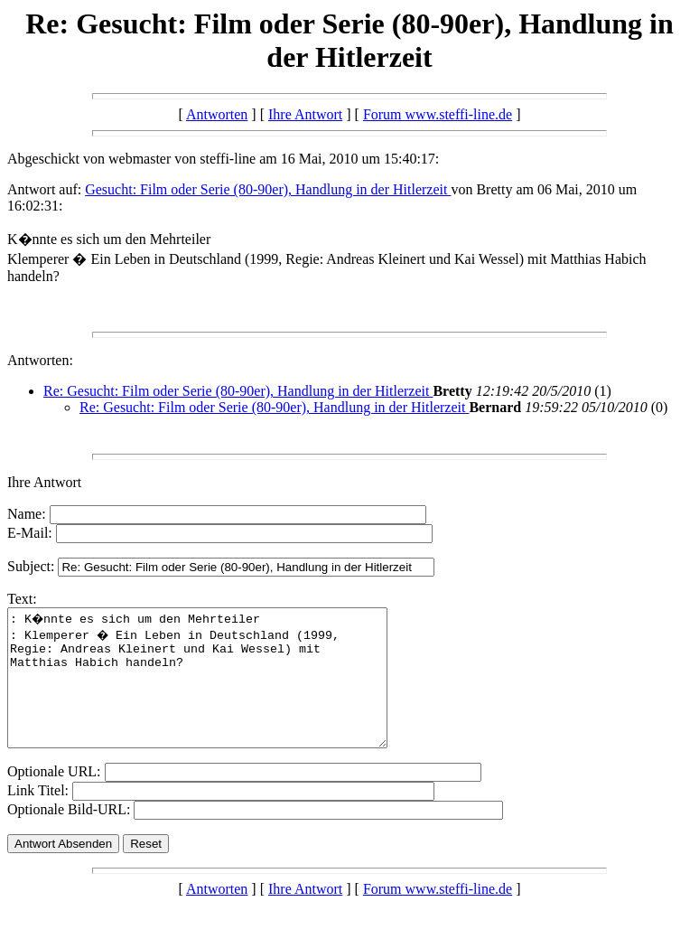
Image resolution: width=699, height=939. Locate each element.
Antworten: (40, 360)
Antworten (216, 114)
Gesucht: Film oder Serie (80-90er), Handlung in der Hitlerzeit (268, 189)
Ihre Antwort (305, 114)
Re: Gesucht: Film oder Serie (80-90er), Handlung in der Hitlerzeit (238, 391)
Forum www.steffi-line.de (437, 114)
